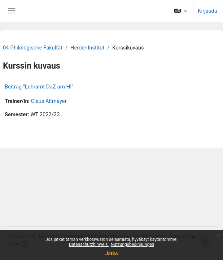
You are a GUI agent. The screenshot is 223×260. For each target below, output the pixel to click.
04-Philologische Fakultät (32, 47)
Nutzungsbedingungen (132, 244)
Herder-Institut (87, 47)
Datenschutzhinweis (89, 244)
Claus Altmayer (49, 101)
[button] (181, 11)
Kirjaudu (207, 11)
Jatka (111, 253)
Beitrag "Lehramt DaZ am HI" (39, 86)
